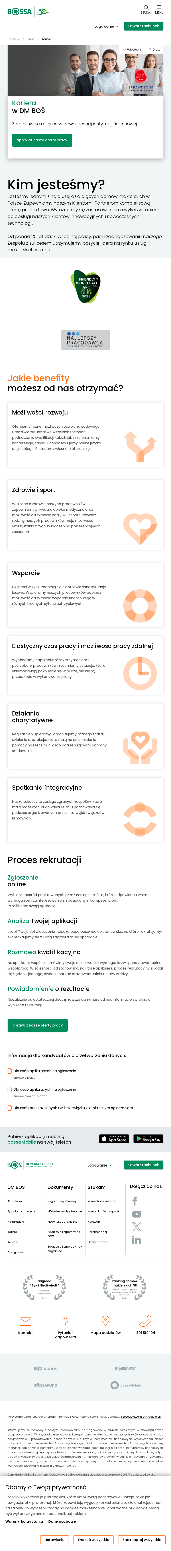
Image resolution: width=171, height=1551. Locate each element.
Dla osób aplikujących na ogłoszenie (44, 1070)
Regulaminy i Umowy (62, 1201)
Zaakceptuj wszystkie (141, 1539)
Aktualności (16, 1201)
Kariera (12, 1232)
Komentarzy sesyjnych (103, 1201)
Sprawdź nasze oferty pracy (42, 140)
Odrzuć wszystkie (93, 1539)
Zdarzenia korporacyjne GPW (64, 1234)
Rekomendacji (98, 1232)
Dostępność (16, 1252)
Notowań (94, 1222)
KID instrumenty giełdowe (65, 1211)
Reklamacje (16, 1222)
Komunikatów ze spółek (103, 1211)
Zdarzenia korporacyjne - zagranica (65, 1249)
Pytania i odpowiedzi (22, 1211)
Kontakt (13, 1242)
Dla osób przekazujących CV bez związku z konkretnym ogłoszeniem (73, 1107)
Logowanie (104, 26)
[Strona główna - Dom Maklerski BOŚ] (28, 11)
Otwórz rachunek (143, 25)
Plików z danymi (98, 1242)
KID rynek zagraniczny (62, 1222)
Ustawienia (55, 1539)
